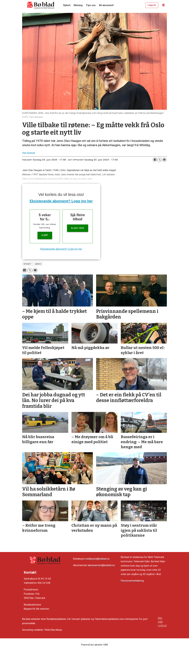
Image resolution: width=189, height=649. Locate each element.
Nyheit (66, 5)
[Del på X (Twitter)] (159, 160)
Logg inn (152, 5)
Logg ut (162, 625)
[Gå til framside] (41, 5)
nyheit (27, 264)
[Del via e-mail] (164, 160)
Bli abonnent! (106, 5)
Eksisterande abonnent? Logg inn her (61, 201)
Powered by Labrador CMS (94, 645)
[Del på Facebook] (155, 160)
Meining (78, 5)
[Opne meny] (163, 5)
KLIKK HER (77, 228)
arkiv (38, 264)
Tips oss (91, 5)
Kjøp (44, 235)
